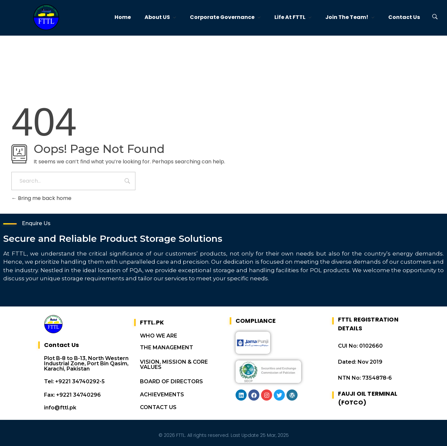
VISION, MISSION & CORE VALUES (174, 363)
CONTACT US (158, 406)
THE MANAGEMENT (166, 346)
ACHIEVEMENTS (162, 393)
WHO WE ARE (158, 334)
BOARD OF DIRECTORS (171, 380)
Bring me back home (41, 198)
